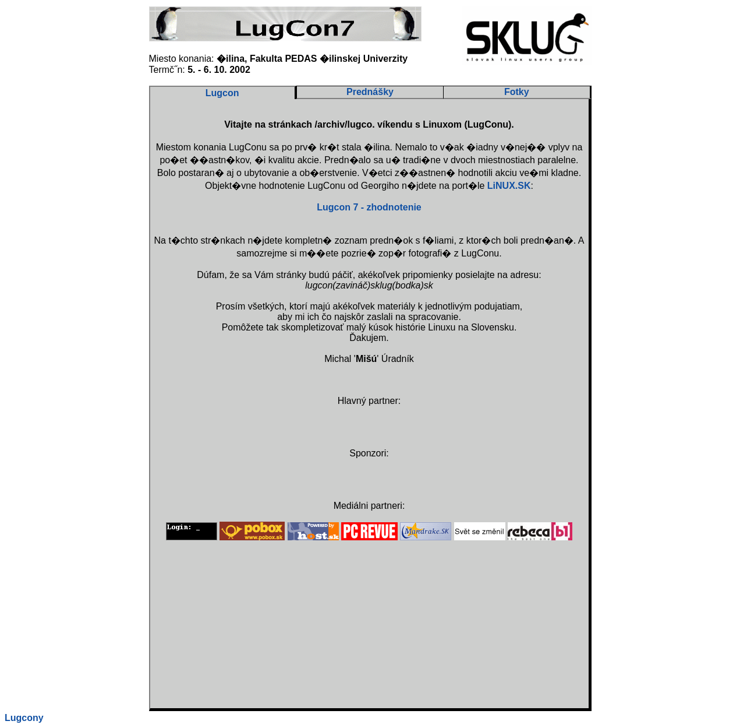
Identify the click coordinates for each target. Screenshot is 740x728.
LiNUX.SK (509, 186)
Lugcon (222, 93)
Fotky (516, 92)
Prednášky (370, 92)
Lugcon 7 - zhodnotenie (369, 207)
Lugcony (24, 718)
